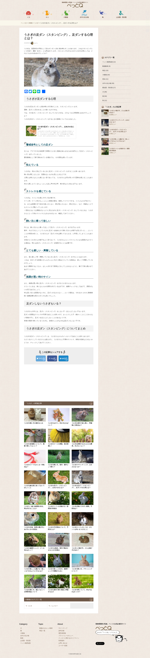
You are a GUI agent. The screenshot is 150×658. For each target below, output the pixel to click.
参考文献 (61, 630)
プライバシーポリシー (66, 635)
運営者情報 (62, 633)
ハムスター (53, 606)
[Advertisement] (42, 382)
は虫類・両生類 (25, 640)
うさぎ (29, 606)
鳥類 (21, 638)
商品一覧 (42, 630)
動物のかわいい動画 (45, 628)
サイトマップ (63, 628)
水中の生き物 (24, 635)
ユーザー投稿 (63, 645)
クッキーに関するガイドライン (69, 638)
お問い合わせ (63, 643)
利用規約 (61, 640)
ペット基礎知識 (25, 643)
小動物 (22, 633)
